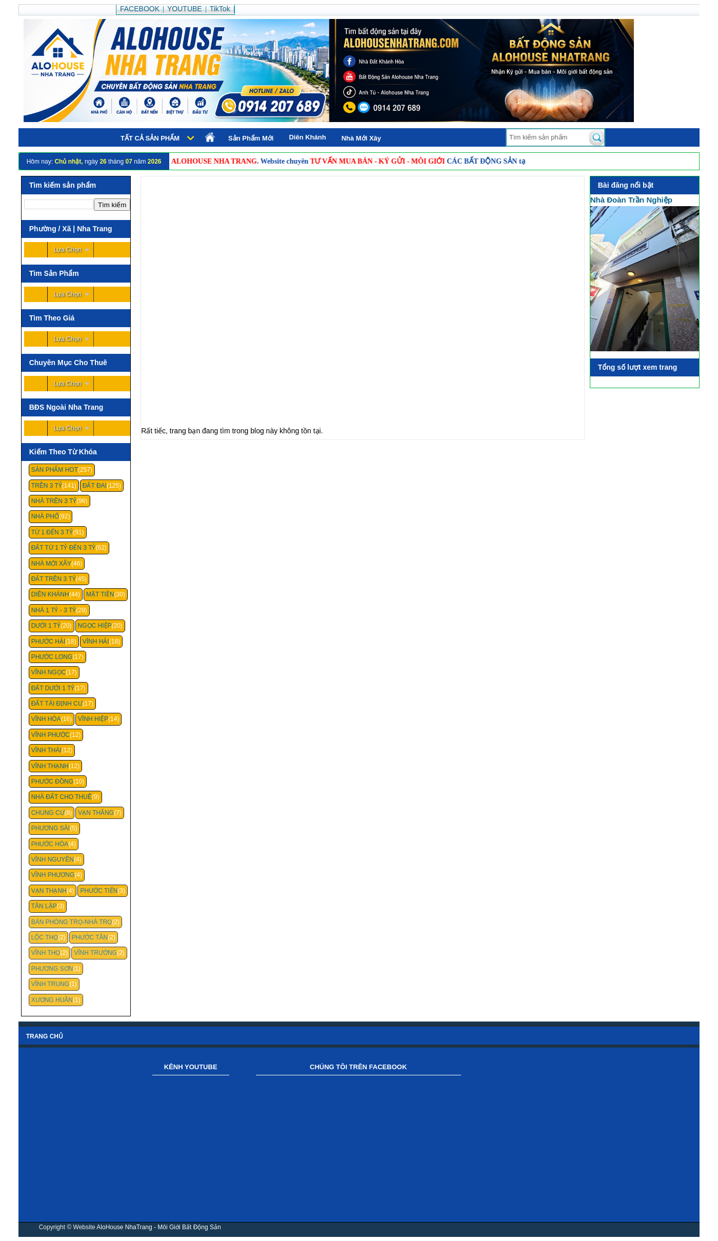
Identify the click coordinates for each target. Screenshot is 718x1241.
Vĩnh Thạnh (50, 766)
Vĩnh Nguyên (52, 859)
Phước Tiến (98, 890)
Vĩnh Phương (53, 874)
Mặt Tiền (100, 594)
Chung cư (48, 812)
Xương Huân (52, 1000)
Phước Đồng (52, 781)
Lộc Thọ (44, 937)
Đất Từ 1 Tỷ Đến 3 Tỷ (63, 547)
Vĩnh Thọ (46, 952)
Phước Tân (90, 937)
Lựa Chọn (68, 249)
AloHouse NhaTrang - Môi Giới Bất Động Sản (158, 1227)
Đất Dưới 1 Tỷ (53, 688)
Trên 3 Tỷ (46, 485)
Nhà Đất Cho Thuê (61, 796)
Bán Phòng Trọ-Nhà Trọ (71, 922)
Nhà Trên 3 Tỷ (54, 501)
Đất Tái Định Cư (57, 703)
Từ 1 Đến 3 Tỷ (52, 532)
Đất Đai (95, 485)
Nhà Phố (45, 516)
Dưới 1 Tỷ (46, 625)
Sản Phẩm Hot (54, 469)
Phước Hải (48, 641)
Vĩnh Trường (95, 952)
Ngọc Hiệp (95, 625)
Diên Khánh (307, 137)
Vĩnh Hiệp (93, 719)
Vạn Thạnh (49, 890)
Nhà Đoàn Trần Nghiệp (631, 199)
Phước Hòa (50, 844)
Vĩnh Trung (50, 984)
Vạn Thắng (96, 812)
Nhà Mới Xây (361, 138)
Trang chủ (44, 1036)
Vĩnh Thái (46, 750)
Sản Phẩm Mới (250, 138)
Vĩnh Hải (96, 641)
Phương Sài (50, 828)
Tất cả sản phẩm (150, 138)
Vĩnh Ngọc (48, 672)
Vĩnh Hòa (46, 719)
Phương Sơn (52, 968)
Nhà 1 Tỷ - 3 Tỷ (53, 610)
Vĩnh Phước (50, 734)
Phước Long (52, 656)
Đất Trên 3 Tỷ (53, 579)
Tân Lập (44, 906)
